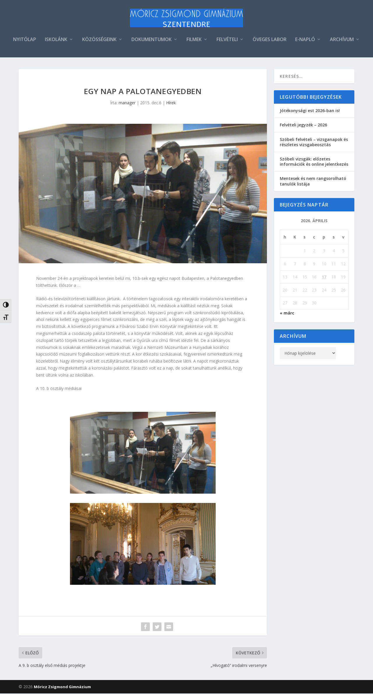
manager (127, 103)
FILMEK (194, 40)
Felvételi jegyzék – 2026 (303, 125)
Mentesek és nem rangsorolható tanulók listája (313, 181)
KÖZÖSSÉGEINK (99, 40)
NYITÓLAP (24, 40)
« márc (287, 313)
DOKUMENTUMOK (151, 40)
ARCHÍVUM (342, 40)
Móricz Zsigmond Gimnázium (62, 687)
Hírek (171, 103)
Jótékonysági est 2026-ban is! (310, 111)
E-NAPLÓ (305, 40)
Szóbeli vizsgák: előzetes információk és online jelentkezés (314, 162)
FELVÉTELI (227, 40)
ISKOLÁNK (56, 40)
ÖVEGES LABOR (269, 40)
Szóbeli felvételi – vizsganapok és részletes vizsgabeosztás (314, 142)
